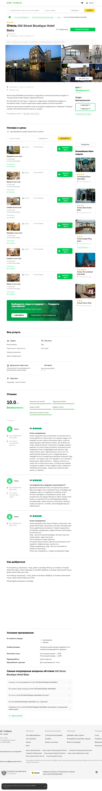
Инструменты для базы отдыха (78, 739)
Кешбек (48, 739)
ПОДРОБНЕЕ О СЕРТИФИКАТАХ (43, 315)
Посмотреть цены (82, 29)
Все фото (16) (84, 78)
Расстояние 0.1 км (84, 181)
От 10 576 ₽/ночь (82, 247)
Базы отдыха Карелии (33, 750)
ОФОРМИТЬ (19, 315)
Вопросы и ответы (59, 42)
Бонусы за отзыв (51, 742)
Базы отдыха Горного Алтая (35, 756)
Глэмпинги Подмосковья (34, 753)
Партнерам (71, 731)
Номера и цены (16, 42)
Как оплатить (31, 739)
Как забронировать (33, 735)
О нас (97, 735)
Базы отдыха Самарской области (55, 753)
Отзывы (25, 42)
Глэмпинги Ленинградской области (80, 750)
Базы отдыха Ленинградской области (55, 750)
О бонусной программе (53, 735)
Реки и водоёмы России (54, 756)
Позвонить (85, 144)
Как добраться (33, 42)
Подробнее (6, 787)
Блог (28, 746)
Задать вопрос (16, 716)
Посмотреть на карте (83, 114)
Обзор (9, 42)
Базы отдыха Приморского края (78, 753)
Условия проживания (45, 42)
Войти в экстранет (74, 742)
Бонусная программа (53, 731)
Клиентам (29, 731)
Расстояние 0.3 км (84, 244)
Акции (28, 742)
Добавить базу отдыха (75, 735)
